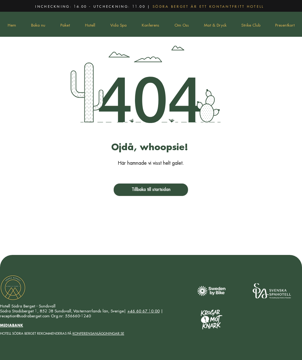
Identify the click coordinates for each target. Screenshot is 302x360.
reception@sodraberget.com (25, 316)
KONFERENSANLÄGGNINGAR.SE (98, 333)
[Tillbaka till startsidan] (150, 189)
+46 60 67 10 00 (143, 311)
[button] (65, 25)
